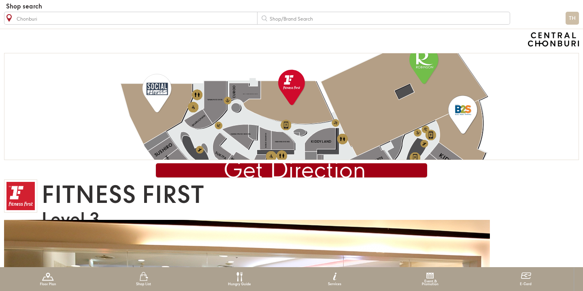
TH (572, 18)
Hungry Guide (239, 279)
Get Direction (294, 171)
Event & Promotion (430, 279)
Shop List (143, 279)
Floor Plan (48, 279)
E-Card (525, 279)
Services (334, 279)
